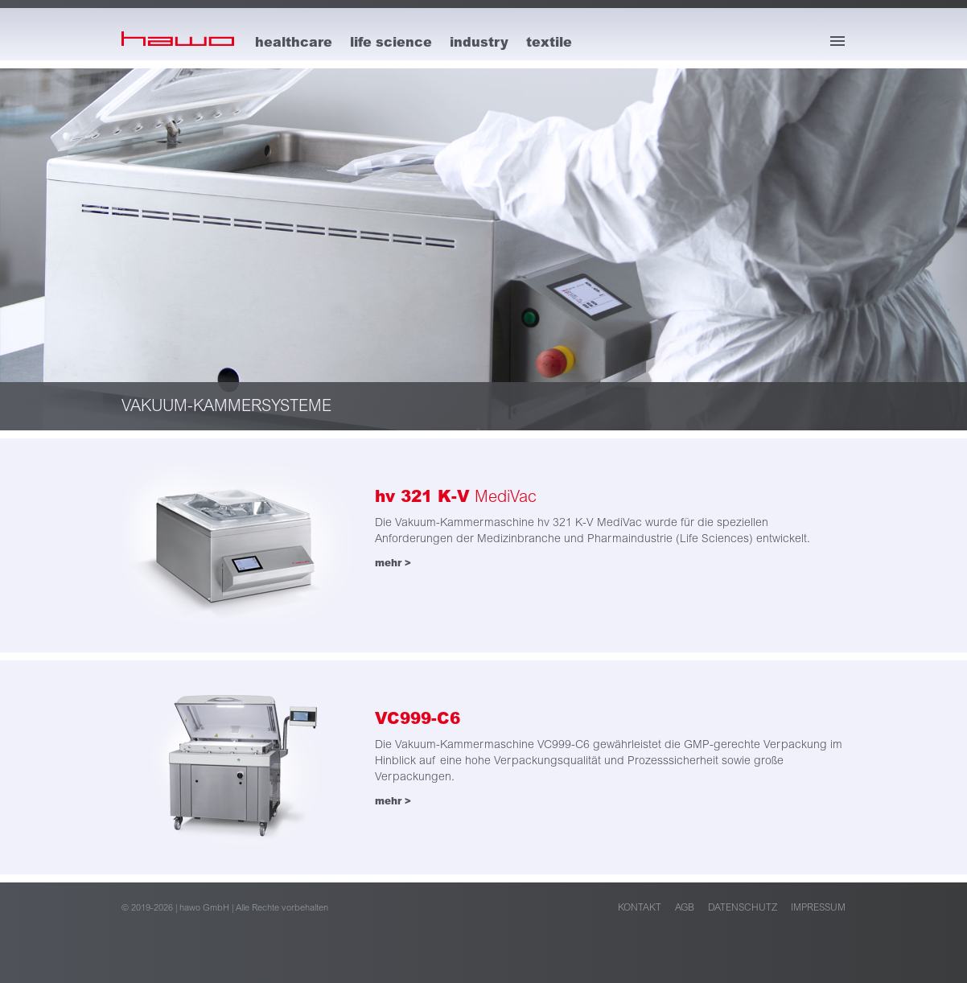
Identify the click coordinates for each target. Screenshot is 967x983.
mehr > (393, 563)
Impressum (818, 908)
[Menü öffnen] (837, 41)
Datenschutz (742, 908)
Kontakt (639, 908)
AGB (684, 908)
